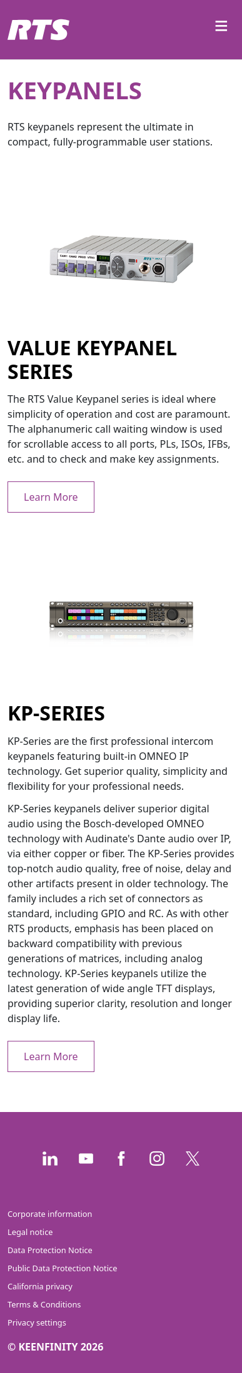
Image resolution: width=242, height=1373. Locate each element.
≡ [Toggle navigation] (221, 25)
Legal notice (30, 1232)
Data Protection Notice (50, 1250)
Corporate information (50, 1213)
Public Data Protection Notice (62, 1268)
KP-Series (56, 712)
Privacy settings (37, 1322)
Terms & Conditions (44, 1304)
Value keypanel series (92, 359)
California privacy (40, 1286)
